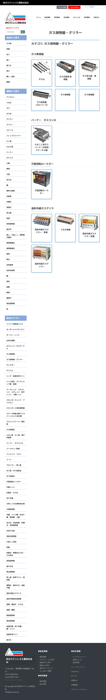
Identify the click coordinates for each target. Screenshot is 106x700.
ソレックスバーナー (13, 136)
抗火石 (8, 180)
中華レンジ (10, 487)
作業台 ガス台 (12, 493)
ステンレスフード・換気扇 (15, 423)
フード (8, 460)
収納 (8, 49)
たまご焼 (9, 147)
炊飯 (8, 547)
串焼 (8, 169)
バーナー (9, 152)
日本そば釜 (10, 531)
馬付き (8, 640)
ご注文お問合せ (74, 7)
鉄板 (8, 292)
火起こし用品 (11, 542)
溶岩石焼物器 (11, 536)
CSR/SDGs (75, 671)
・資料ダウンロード (45, 668)
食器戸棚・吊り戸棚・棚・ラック (14, 627)
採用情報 (74, 685)
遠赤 (8, 281)
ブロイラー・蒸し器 (13, 465)
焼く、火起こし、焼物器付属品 (15, 236)
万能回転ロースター (13, 482)
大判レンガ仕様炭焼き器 (15, 504)
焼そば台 (9, 566)
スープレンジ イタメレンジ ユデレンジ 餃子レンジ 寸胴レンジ (15, 392)
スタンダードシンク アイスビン (15, 401)
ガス (8, 108)
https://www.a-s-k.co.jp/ (13, 680)
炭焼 (8, 218)
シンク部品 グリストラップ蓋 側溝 (15, 383)
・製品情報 (42, 657)
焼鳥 (8, 254)
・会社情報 (75, 662)
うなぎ (8, 103)
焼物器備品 (10, 243)
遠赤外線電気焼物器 (13, 599)
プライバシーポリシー (79, 689)
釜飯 (8, 287)
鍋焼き (8, 298)
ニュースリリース (77, 667)
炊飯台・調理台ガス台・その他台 (15, 554)
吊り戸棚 (9, 498)
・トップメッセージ (78, 657)
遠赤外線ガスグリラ (13, 593)
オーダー (74, 676)
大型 (8, 174)
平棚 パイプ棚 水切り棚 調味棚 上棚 (15, 516)
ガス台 (8, 114)
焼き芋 (8, 229)
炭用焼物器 (10, 224)
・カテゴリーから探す (46, 660)
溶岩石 (8, 207)
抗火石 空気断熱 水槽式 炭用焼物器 (15, 524)
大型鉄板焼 (10, 509)
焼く (8, 60)
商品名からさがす (12, 28)
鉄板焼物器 (10, 615)
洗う (8, 54)
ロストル (9, 158)
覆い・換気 (10, 76)
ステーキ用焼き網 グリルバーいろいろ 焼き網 (15, 415)
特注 (8, 259)
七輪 (8, 163)
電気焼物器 (10, 303)
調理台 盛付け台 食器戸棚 (15, 586)
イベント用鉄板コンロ (14, 324)
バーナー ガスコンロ (14, 443)
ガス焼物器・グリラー (14, 359)
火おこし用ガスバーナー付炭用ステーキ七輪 (42, 147)
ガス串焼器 (10, 354)
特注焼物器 (10, 572)
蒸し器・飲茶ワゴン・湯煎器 (15, 578)
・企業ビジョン (77, 660)
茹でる (8, 65)
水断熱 (8, 196)
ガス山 (42, 79)
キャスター (10, 365)
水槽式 (8, 202)
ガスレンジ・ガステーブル (15, 347)
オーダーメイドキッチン (15, 329)
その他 (8, 43)
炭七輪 (8, 213)
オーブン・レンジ (13, 335)
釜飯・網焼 (10, 610)
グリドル (9, 370)
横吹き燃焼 (10, 191)
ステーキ (9, 130)
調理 (8, 82)
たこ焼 (8, 141)
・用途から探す (44, 665)
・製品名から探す (44, 662)
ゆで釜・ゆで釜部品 (13, 471)
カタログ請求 (62, 7)
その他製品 (10, 430)
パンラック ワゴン (13, 454)
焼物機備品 (10, 248)
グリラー (9, 119)
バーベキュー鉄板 (13, 449)
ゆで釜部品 (10, 476)
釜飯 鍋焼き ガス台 (14, 604)
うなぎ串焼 (65, 229)
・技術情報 (42, 681)
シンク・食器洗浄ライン (15, 376)
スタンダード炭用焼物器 (15, 408)
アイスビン (10, 97)
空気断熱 (9, 265)
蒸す (8, 71)
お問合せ (74, 680)
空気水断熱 (10, 270)
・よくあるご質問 (44, 671)
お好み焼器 (10, 340)
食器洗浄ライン (12, 634)
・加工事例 (42, 684)
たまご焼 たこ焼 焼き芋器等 (15, 436)
